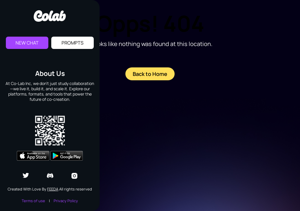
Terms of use (33, 200)
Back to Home (150, 73)
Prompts (72, 43)
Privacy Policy (66, 200)
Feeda (52, 189)
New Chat (27, 43)
